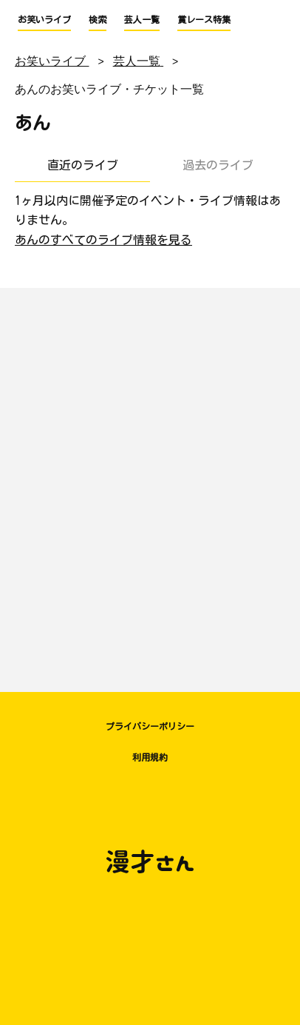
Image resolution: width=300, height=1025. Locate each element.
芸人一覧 (142, 19)
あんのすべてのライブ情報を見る (103, 240)
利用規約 (150, 757)
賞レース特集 (204, 19)
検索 (97, 19)
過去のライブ (218, 165)
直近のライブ (82, 165)
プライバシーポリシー (150, 726)
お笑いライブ (44, 19)
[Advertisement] (150, 482)
